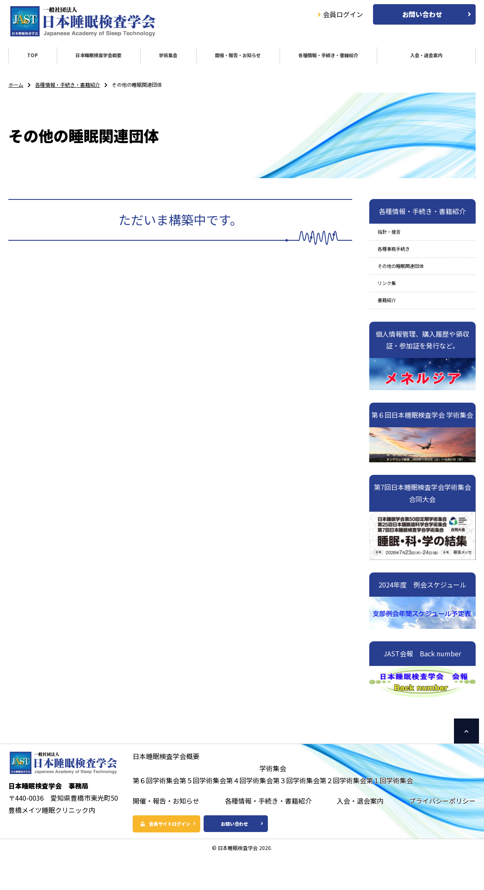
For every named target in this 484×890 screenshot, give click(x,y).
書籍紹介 (391, 320)
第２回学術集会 (343, 802)
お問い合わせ (422, 14)
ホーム (15, 87)
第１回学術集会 (389, 802)
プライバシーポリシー (442, 822)
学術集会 (152, 57)
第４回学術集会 (249, 802)
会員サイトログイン (181, 847)
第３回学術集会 (296, 802)
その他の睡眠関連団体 (411, 278)
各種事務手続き (401, 257)
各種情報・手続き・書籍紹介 (314, 57)
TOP (25, 57)
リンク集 (391, 299)
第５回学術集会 (202, 802)
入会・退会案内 (421, 57)
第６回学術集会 (156, 802)
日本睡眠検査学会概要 (85, 57)
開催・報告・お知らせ (217, 57)
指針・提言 (394, 237)
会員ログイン (340, 14)
